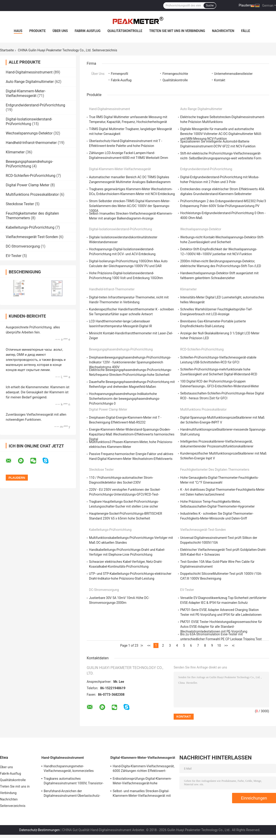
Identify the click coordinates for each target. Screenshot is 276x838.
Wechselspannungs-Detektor (29, 133)
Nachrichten (223, 31)
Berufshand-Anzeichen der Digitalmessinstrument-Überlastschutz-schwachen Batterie (72, 794)
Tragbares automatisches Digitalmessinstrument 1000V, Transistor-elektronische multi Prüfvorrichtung (74, 781)
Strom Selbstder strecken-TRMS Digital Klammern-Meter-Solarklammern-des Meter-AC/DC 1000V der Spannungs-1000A (129, 206)
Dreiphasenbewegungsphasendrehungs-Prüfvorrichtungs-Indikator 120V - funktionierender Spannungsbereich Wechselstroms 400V (130, 362)
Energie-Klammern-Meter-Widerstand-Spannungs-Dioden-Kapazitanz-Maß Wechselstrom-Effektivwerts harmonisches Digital (131, 434)
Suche (210, 5)
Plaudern (245, 5)
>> (226, 645)
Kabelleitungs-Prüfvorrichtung (30, 227)
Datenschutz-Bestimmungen (39, 830)
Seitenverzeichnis (13, 806)
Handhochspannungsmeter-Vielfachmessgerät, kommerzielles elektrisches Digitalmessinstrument (69, 769)
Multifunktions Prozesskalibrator (32, 194)
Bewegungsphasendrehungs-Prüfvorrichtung (29, 163)
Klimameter (15, 152)
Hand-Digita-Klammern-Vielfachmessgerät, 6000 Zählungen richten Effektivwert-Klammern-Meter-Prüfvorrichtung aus (144, 769)
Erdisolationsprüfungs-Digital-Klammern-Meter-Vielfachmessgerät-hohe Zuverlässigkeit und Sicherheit (142, 781)
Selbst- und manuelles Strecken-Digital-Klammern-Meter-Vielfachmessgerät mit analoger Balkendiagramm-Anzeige (142, 794)
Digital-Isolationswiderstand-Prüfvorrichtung (29, 121)
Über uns (60, 31)
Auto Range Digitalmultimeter (30, 81)
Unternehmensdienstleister (233, 74)
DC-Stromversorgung (23, 246)
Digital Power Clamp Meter (27, 185)
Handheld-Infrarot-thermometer (31, 142)
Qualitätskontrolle (124, 31)
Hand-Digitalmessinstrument (29, 72)
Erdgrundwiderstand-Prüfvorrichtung (35, 105)
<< (148, 645)
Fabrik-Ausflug (88, 31)
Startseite (7, 50)
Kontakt (219, 80)
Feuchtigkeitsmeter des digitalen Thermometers (214, 469)
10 (219, 645)
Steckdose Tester (20, 204)
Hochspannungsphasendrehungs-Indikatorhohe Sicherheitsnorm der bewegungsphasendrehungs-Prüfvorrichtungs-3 (124, 398)
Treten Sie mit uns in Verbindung (177, 31)
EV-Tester (13, 256)
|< (142, 645)
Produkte (37, 31)
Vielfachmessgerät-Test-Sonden (32, 237)
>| (233, 645)
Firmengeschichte (175, 74)
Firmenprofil (119, 74)
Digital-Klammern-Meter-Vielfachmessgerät (26, 93)
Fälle (245, 31)
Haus (18, 31)
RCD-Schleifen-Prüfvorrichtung (30, 175)
